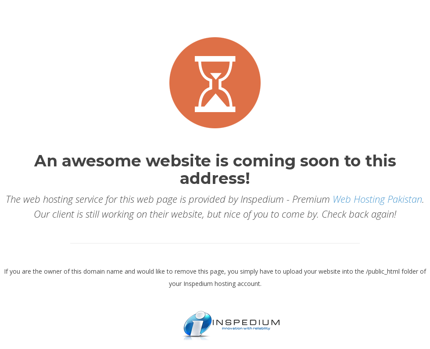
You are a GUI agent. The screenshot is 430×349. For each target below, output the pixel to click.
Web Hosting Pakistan (377, 198)
